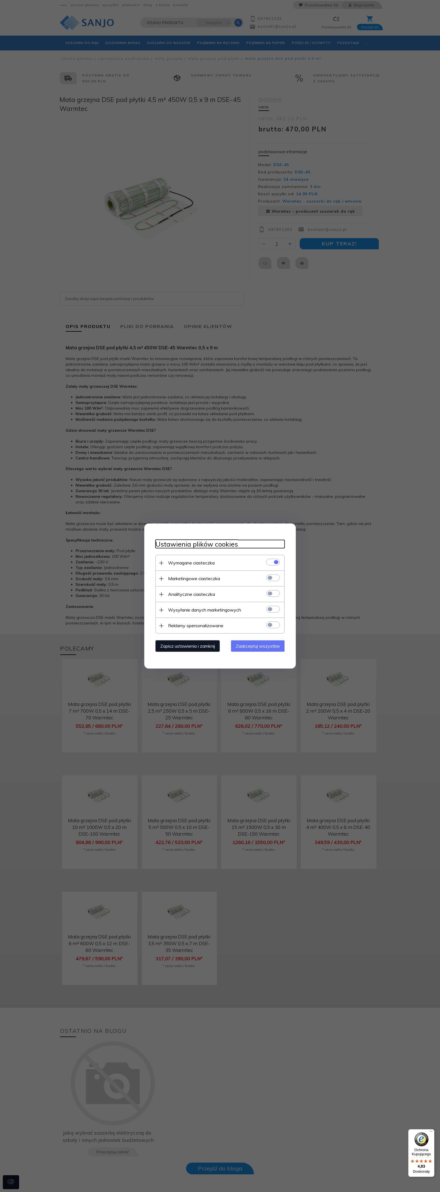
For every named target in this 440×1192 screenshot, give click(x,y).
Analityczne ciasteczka (191, 594)
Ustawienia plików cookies (196, 544)
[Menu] (431, 1132)
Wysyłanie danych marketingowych (204, 610)
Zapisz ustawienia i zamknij (187, 646)
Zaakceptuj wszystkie (258, 646)
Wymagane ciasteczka (191, 563)
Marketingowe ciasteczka (194, 578)
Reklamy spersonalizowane (195, 625)
